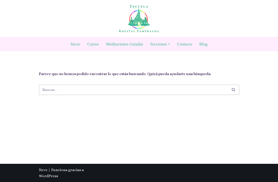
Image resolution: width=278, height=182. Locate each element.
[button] (169, 44)
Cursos (93, 44)
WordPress (48, 176)
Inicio (75, 44)
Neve (43, 170)
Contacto (184, 44)
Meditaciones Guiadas (124, 44)
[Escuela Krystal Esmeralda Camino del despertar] (139, 19)
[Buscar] (133, 89)
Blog (203, 44)
